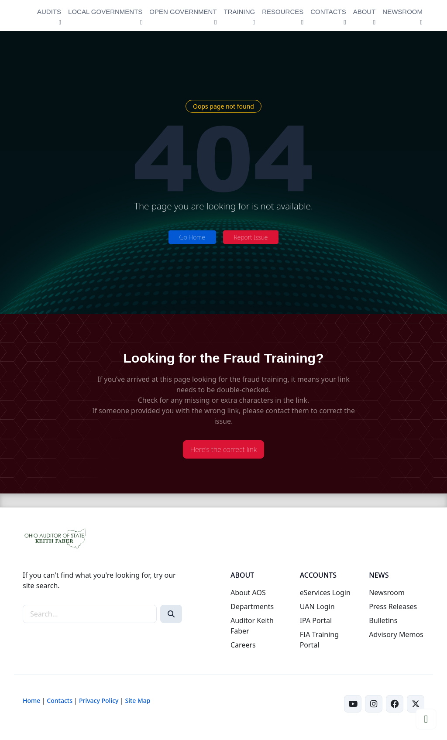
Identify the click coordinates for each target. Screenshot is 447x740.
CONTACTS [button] (328, 11)
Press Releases (393, 606)
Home (31, 700)
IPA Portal (316, 620)
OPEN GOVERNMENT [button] (183, 11)
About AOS (248, 592)
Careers (243, 645)
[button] (426, 719)
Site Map (137, 700)
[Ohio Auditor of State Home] (24, 15)
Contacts (59, 700)
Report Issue (251, 237)
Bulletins (383, 620)
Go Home (192, 237)
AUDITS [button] (49, 11)
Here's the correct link (223, 449)
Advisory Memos (396, 634)
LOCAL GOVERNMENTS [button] (105, 11)
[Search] (171, 614)
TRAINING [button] (239, 11)
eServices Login (325, 592)
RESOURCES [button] (282, 11)
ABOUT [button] (364, 11)
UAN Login (317, 606)
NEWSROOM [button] (402, 11)
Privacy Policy (98, 700)
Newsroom (387, 592)
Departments (252, 606)
